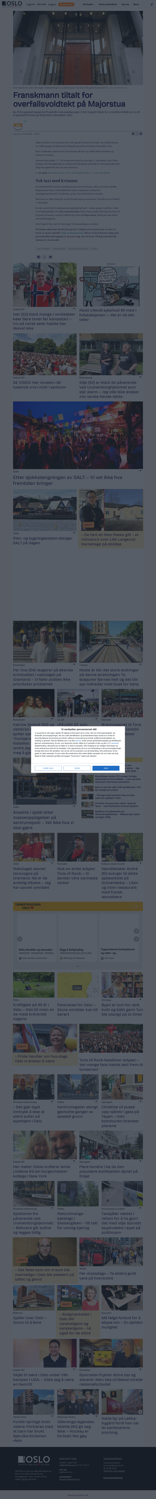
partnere (78, 741)
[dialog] (78, 749)
